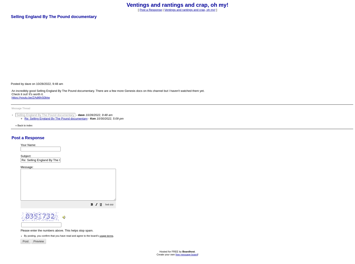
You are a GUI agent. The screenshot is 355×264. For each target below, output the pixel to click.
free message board (186, 260)
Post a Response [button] (150, 10)
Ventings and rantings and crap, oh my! (189, 10)
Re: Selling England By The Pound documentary (56, 118)
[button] (103, 211)
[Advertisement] (45, 50)
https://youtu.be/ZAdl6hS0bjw (31, 97)
